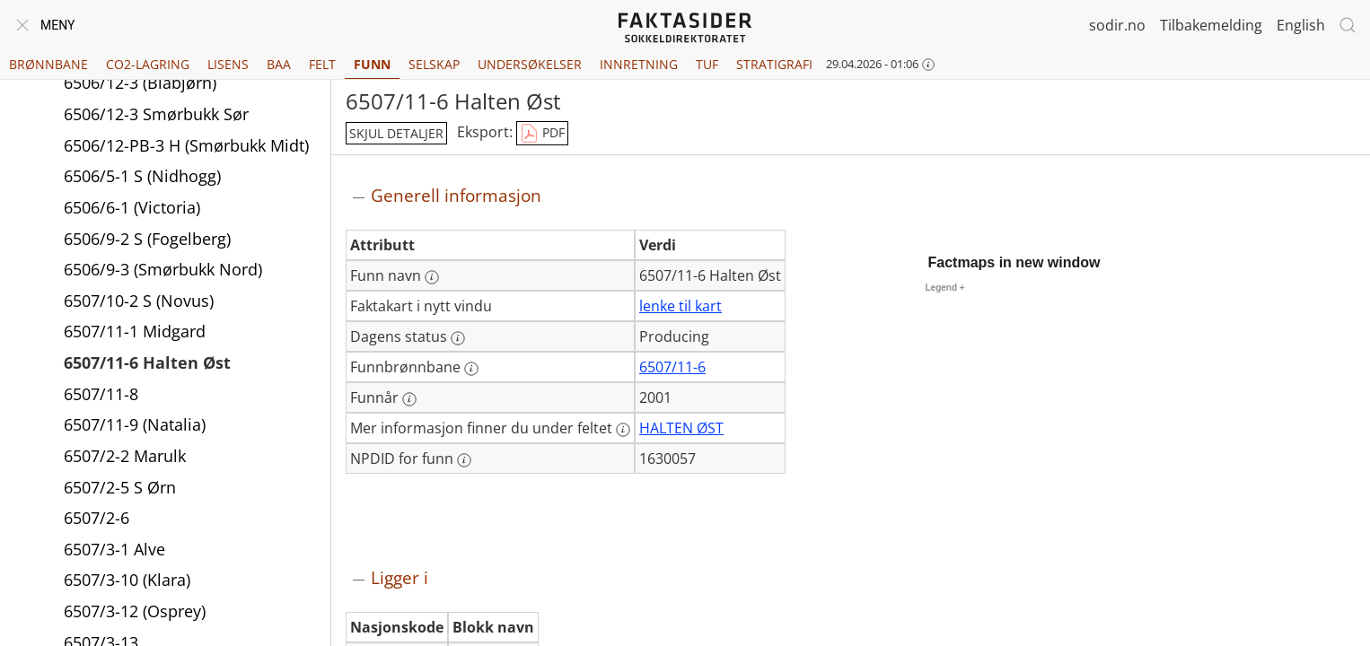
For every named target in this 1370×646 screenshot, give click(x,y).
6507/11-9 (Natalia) (135, 424)
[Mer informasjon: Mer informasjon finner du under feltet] (623, 430)
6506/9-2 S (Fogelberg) (147, 238)
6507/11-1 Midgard (135, 331)
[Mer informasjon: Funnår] (409, 399)
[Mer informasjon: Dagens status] (458, 338)
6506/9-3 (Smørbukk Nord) (163, 269)
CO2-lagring (147, 64)
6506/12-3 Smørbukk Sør (156, 114)
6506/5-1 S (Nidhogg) (142, 176)
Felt (322, 64)
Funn (372, 64)
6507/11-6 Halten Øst (147, 362)
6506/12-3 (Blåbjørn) (140, 82)
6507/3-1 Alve (114, 549)
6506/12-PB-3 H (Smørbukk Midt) (186, 145)
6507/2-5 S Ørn (120, 487)
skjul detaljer (396, 133)
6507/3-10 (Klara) (127, 579)
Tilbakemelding (1211, 25)
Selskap (434, 64)
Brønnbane (48, 64)
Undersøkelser (530, 64)
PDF (542, 134)
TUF (707, 64)
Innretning (639, 64)
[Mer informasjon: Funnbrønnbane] (471, 369)
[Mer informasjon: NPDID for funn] (464, 460)
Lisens (228, 64)
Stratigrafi (774, 64)
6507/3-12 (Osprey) (135, 611)
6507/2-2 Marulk (125, 456)
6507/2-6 (96, 517)
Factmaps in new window (1014, 262)
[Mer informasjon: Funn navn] (432, 277)
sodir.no (1117, 25)
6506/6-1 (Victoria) (132, 207)
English (1301, 25)
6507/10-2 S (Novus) (139, 300)
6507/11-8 (101, 394)
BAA (279, 64)
